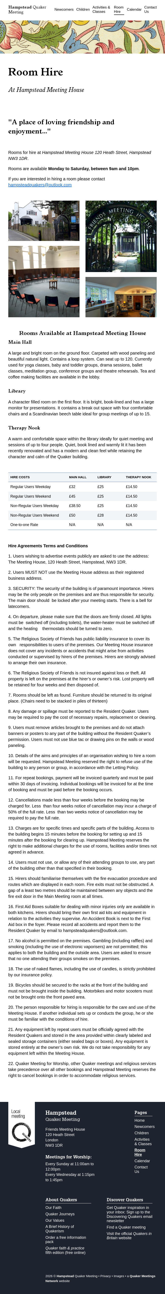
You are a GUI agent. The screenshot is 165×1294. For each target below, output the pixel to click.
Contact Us (150, 9)
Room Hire (119, 9)
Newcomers (64, 9)
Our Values (55, 1220)
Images (119, 1276)
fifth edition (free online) (65, 1250)
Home (140, 1120)
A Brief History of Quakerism (60, 1228)
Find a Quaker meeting (126, 1227)
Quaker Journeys (60, 1214)
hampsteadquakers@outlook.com (40, 185)
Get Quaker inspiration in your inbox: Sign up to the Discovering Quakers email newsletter (129, 1214)
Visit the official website (129, 1236)
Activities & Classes (101, 9)
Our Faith (53, 1208)
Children (83, 9)
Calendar (134, 9)
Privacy (105, 1276)
